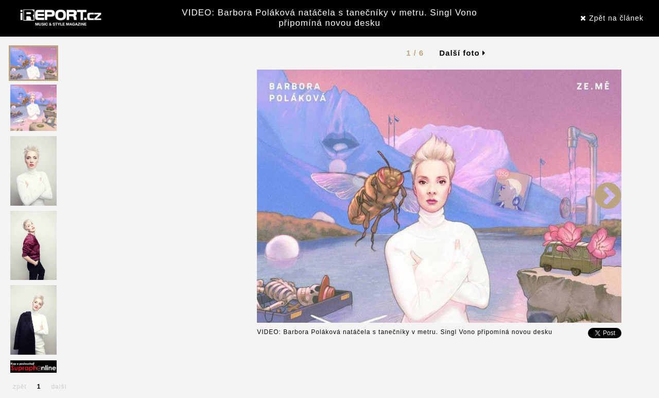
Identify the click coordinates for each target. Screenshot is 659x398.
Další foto (462, 52)
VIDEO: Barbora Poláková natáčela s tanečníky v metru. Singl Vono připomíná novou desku (329, 18)
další (58, 386)
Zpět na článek (612, 18)
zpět (20, 386)
